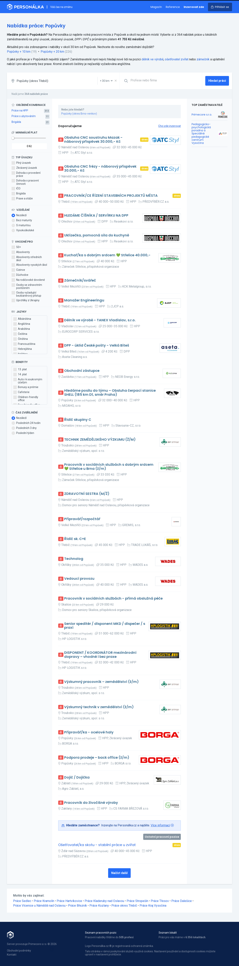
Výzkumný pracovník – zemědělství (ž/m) (101, 682)
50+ (16, 247)
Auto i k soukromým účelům (27, 381)
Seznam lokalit (168, 932)
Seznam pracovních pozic (100, 932)
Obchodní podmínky (19, 950)
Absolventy (21, 252)
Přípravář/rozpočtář (82, 519)
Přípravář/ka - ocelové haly (89, 732)
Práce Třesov (160, 901)
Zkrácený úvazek (24, 168)
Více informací (160, 825)
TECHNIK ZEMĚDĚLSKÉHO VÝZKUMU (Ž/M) (100, 440)
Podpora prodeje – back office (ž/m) (96, 758)
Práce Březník (77, 905)
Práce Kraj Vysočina (153, 905)
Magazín (156, 7)
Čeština (20, 334)
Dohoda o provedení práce (26, 174)
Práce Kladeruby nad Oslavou (104, 901)
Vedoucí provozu (79, 579)
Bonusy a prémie (25, 387)
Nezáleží (19, 215)
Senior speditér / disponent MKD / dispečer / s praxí (104, 626)
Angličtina (21, 324)
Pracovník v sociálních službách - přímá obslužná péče (113, 598)
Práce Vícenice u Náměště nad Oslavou (39, 905)
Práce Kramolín (44, 901)
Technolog (73, 559)
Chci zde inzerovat (169, 125)
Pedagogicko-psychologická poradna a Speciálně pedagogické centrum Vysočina (201, 133)
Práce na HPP (20, 110)
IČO (16, 188)
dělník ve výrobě (152, 59)
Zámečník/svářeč (80, 280)
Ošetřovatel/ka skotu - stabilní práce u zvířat (97, 845)
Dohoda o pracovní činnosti (25, 182)
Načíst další (119, 873)
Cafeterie (21, 392)
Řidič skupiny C (77, 420)
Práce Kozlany (99, 905)
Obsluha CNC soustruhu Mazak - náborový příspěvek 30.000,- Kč (93, 139)
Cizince (18, 270)
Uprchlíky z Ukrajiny (26, 300)
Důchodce (20, 275)
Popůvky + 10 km (18, 51)
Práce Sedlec (22, 901)
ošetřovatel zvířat (176, 59)
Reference (173, 7)
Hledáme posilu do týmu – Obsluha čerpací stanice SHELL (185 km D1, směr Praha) (110, 393)
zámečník (203, 59)
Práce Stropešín (137, 901)
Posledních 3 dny (24, 428)
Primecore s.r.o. (202, 114)
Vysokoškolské (23, 230)
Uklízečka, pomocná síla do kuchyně (96, 235)
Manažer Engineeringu (84, 300)
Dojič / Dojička (77, 777)
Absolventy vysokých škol (29, 265)
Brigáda (16, 121)
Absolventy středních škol (27, 259)
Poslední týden (23, 433)
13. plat (20, 369)
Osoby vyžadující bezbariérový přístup (26, 294)
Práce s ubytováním (24, 116)
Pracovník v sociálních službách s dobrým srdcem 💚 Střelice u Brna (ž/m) (108, 467)
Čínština (20, 339)
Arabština (21, 329)
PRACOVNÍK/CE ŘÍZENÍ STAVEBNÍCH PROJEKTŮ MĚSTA (111, 196)
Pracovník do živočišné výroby (91, 803)
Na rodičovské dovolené (28, 280)
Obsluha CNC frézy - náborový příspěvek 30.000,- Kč (100, 168)
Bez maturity (22, 220)
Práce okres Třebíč (124, 905)
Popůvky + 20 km (52, 51)
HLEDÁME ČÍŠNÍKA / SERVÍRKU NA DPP (96, 215)
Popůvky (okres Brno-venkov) (79, 113)
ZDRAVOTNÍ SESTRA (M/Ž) (86, 494)
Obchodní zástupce (81, 371)
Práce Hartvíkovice (69, 901)
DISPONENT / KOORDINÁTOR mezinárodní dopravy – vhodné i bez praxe (100, 655)
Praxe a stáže (22, 198)
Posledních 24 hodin (26, 423)
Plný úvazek (21, 163)
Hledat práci (217, 81)
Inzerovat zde (194, 7)
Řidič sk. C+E (75, 539)
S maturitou (21, 225)
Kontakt (11, 954)
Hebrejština (22, 349)
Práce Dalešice (181, 901)
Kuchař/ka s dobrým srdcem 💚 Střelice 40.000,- (107, 255)
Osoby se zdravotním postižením (27, 286)
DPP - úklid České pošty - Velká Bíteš (96, 345)
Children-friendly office (25, 399)
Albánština (22, 319)
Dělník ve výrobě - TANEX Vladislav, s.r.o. (99, 320)
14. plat (20, 374)
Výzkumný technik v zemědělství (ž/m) (99, 707)
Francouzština (24, 344)
